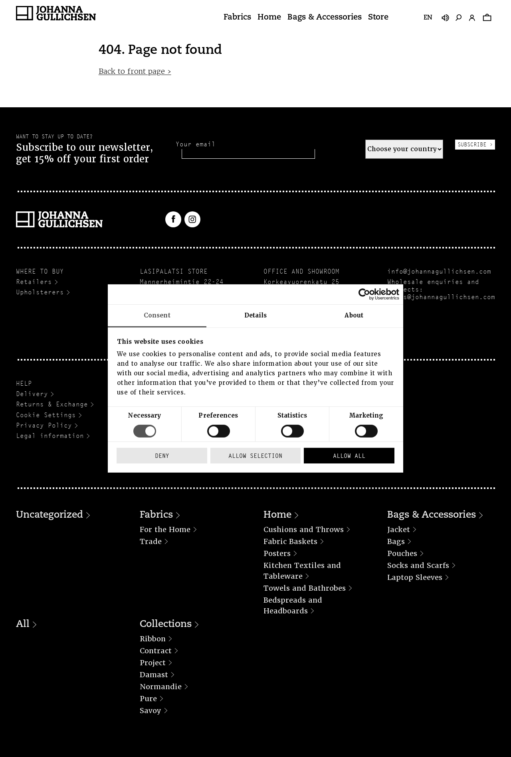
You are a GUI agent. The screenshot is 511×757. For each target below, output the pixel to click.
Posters (277, 553)
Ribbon (153, 638)
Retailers (34, 282)
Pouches (402, 553)
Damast (154, 674)
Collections (166, 624)
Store (378, 18)
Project (153, 662)
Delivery (32, 394)
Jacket (398, 529)
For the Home (165, 529)
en (428, 18)
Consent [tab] (157, 315)
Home (269, 18)
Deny (162, 455)
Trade (151, 541)
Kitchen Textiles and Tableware (302, 571)
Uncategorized (49, 515)
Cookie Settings (46, 415)
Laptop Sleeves (414, 577)
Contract (156, 650)
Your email (196, 144)
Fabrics (237, 18)
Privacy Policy (44, 425)
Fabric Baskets (290, 541)
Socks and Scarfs (418, 565)
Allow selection (255, 455)
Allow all (349, 455)
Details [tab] (255, 315)
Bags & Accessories (324, 18)
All (23, 624)
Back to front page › (135, 71)
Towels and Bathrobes (304, 588)
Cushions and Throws (303, 529)
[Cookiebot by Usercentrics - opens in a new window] (364, 294)
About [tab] (354, 315)
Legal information (50, 436)
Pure (148, 698)
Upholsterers (40, 292)
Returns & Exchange (52, 404)
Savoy (150, 710)
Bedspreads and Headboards (292, 605)
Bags (396, 541)
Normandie (161, 686)
